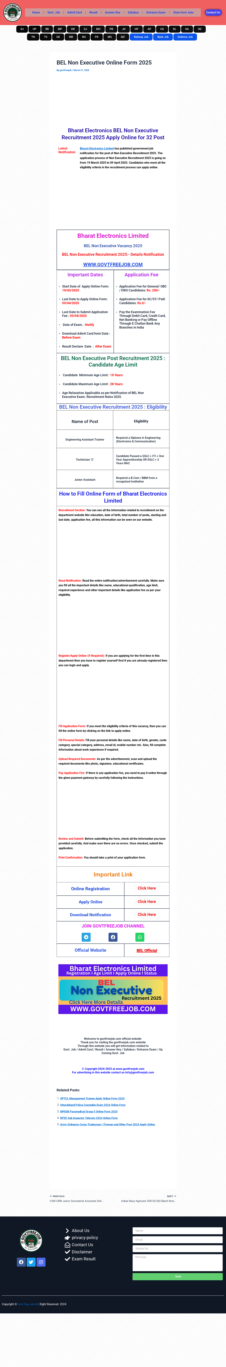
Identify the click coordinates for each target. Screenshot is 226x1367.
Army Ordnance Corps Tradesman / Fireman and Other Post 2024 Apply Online (110, 1124)
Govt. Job (53, 12)
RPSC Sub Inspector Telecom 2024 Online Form (90, 1118)
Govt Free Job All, (29, 1304)
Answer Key (112, 12)
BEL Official (147, 950)
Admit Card (74, 12)
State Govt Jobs (183, 12)
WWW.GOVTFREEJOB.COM (113, 264)
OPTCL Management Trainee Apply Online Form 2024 (94, 1098)
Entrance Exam (156, 12)
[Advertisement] (113, 98)
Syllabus (133, 12)
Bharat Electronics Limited (97, 148)
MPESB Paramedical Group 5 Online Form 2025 (90, 1111)
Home (36, 12)
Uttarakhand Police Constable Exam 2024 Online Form (95, 1105)
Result (93, 12)
